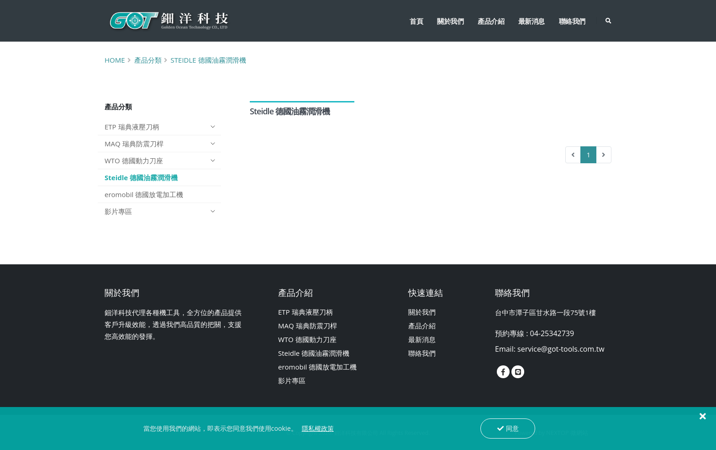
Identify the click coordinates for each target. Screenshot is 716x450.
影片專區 (118, 211)
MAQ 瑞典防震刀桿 (134, 143)
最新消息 (531, 21)
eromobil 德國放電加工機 (144, 194)
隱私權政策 (318, 428)
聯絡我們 (572, 21)
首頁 (416, 21)
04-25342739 (552, 333)
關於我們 (450, 21)
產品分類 (148, 59)
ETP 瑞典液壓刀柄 (132, 126)
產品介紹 (491, 21)
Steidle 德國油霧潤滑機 (208, 59)
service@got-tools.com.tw (561, 349)
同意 (508, 428)
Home (115, 59)
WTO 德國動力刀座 (134, 160)
